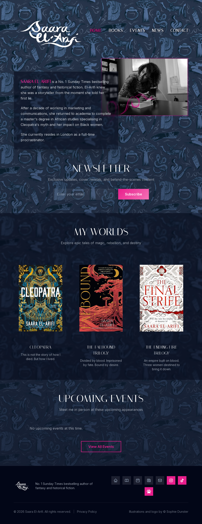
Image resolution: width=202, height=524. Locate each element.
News (158, 30)
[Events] (138, 480)
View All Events (101, 446)
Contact (179, 30)
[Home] (115, 480)
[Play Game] (149, 491)
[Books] (126, 480)
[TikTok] (182, 480)
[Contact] (160, 480)
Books (116, 30)
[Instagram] (171, 480)
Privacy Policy (87, 511)
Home (96, 30)
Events (137, 30)
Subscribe (133, 194)
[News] (149, 480)
